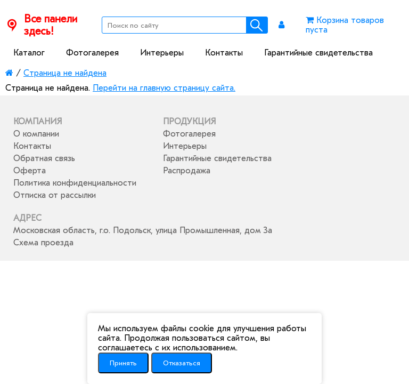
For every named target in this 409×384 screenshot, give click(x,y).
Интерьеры (162, 53)
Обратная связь (44, 158)
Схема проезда (43, 242)
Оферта (29, 170)
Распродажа (186, 170)
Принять (123, 363)
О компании (36, 134)
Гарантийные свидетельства (318, 53)
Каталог (29, 53)
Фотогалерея (92, 53)
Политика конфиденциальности (74, 183)
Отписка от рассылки (54, 195)
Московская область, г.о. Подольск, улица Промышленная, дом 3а (142, 230)
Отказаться (181, 363)
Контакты (224, 53)
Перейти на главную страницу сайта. (164, 88)
